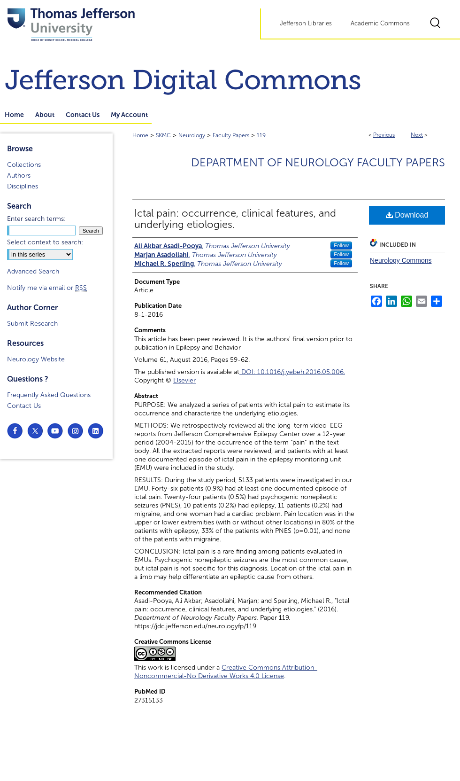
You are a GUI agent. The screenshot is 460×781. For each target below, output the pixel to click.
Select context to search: (45, 242)
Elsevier (184, 380)
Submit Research (32, 323)
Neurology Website (36, 359)
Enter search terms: (36, 218)
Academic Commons (380, 23)
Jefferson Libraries (306, 23)
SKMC (163, 135)
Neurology (191, 135)
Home (140, 135)
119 (261, 135)
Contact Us (24, 405)
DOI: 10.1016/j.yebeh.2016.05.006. (292, 371)
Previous (384, 135)
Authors (19, 175)
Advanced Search (33, 271)
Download (407, 215)
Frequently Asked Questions (49, 394)
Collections (24, 164)
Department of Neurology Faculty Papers (318, 162)
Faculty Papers (231, 135)
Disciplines (22, 186)
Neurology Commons (401, 260)
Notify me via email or (47, 287)
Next (417, 135)
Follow (341, 245)
